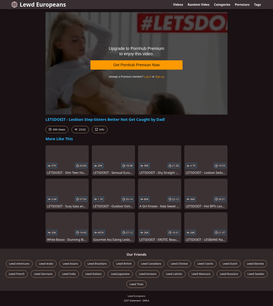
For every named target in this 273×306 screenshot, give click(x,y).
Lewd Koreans (147, 274)
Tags (257, 4)
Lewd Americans (19, 263)
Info (99, 129)
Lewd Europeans (38, 4)
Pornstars (242, 4)
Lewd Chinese (179, 263)
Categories (222, 4)
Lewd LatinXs (174, 274)
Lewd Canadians (151, 263)
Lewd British (124, 263)
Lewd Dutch (230, 263)
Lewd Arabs (46, 263)
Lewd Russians (229, 274)
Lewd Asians (70, 263)
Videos (178, 4)
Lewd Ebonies (255, 263)
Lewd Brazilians (97, 263)
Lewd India (69, 274)
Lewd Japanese (120, 274)
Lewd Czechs (205, 263)
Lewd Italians (93, 274)
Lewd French (16, 274)
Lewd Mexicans (201, 274)
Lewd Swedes (256, 274)
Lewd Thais (137, 284)
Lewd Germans (43, 274)
